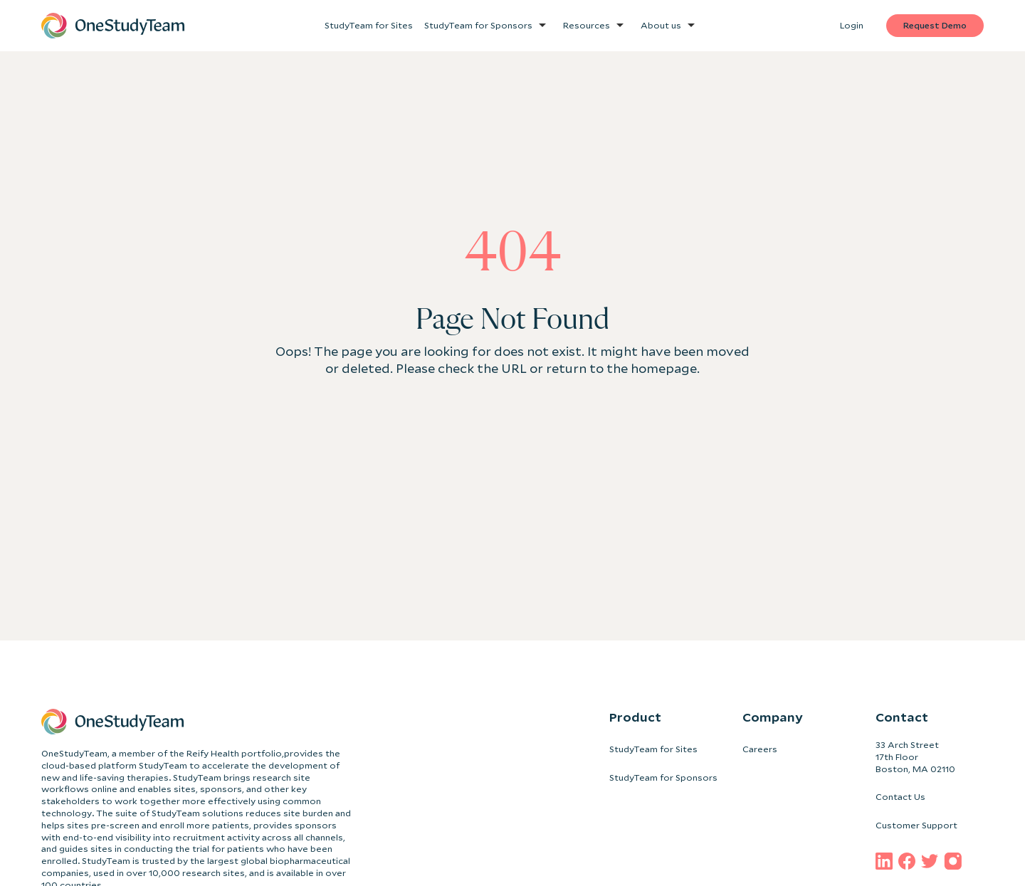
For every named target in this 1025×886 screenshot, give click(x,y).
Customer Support (916, 825)
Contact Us (900, 796)
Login (851, 25)
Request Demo (935, 25)
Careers (759, 749)
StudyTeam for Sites (653, 749)
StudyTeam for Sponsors (663, 777)
